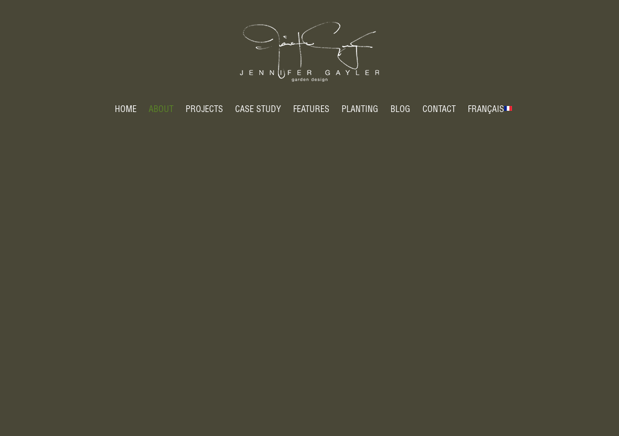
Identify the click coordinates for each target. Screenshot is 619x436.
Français (486, 110)
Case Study (258, 110)
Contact (439, 110)
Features (311, 110)
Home (126, 110)
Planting (360, 110)
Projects (204, 110)
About (161, 110)
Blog (400, 110)
